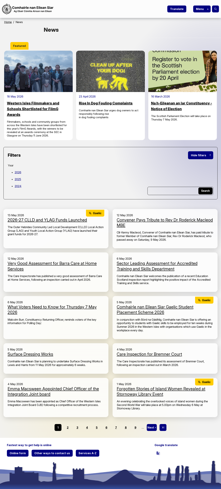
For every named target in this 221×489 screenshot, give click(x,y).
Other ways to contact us (52, 453)
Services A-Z (88, 453)
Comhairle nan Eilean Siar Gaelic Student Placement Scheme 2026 (155, 309)
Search (215, 9)
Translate (177, 9)
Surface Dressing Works (30, 354)
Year (10, 165)
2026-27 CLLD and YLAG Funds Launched (47, 219)
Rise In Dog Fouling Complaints (106, 103)
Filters (14, 155)
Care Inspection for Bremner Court (149, 354)
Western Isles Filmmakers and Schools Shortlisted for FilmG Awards (33, 109)
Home (8, 22)
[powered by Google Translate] (158, 453)
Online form (18, 453)
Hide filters (198, 155)
